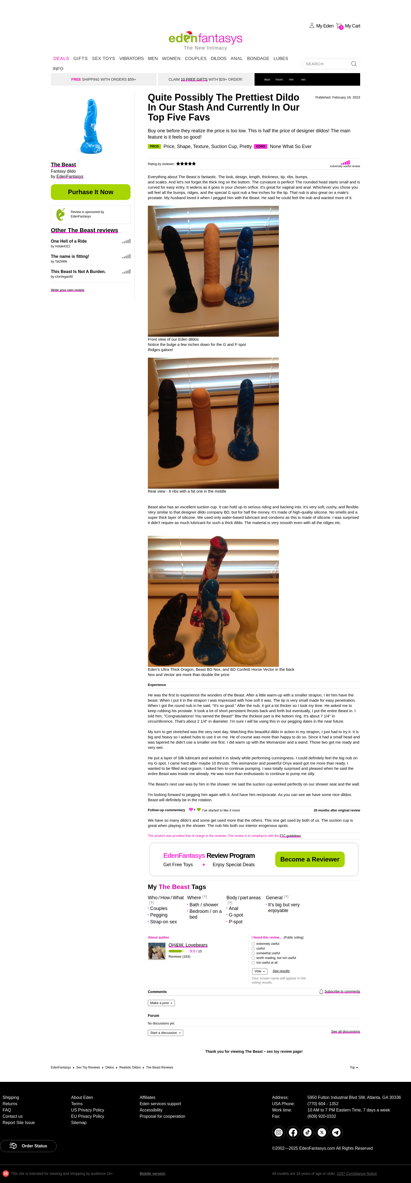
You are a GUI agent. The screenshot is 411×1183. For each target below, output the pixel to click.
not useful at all (267, 962)
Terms (77, 1104)
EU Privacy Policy (87, 1116)
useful (260, 948)
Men (153, 58)
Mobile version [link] (152, 1173)
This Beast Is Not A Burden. (78, 271)
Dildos (218, 58)
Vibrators (131, 58)
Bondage (258, 58)
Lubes (281, 58)
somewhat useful (268, 953)
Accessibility (151, 1110)
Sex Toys (103, 58)
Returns (10, 1104)
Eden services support (160, 1104)
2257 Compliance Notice (357, 1173)
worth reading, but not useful (276, 958)
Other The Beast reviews (84, 230)
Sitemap (78, 1122)
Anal (237, 58)
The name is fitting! (70, 256)
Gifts (80, 58)
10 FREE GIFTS (194, 79)
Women (171, 58)
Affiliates (147, 1097)
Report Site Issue (19, 1122)
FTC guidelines (290, 836)
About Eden (82, 1097)
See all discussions (345, 1031)
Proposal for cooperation (162, 1116)
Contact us (13, 1116)
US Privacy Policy (87, 1110)
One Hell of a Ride (69, 241)
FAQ (7, 1110)
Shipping (11, 1097)
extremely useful (267, 944)
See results (281, 971)
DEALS (61, 58)
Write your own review (67, 290)
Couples (196, 58)
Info (58, 68)
